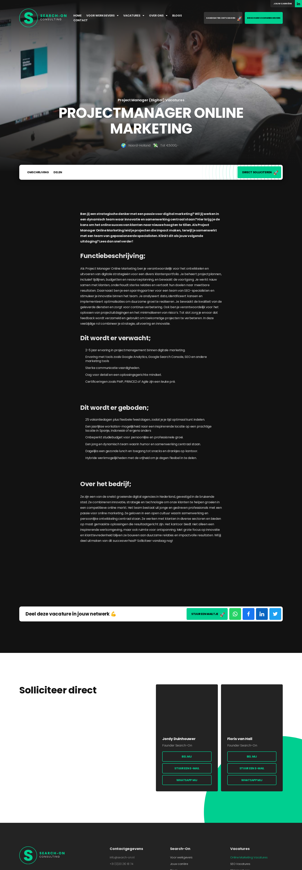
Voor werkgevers (102, 16)
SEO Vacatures (240, 864)
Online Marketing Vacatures (248, 857)
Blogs (177, 16)
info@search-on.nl (122, 857)
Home (77, 16)
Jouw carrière (282, 3)
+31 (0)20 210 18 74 (121, 864)
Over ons (158, 16)
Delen (57, 172)
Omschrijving (38, 172)
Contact (80, 20)
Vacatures (133, 16)
